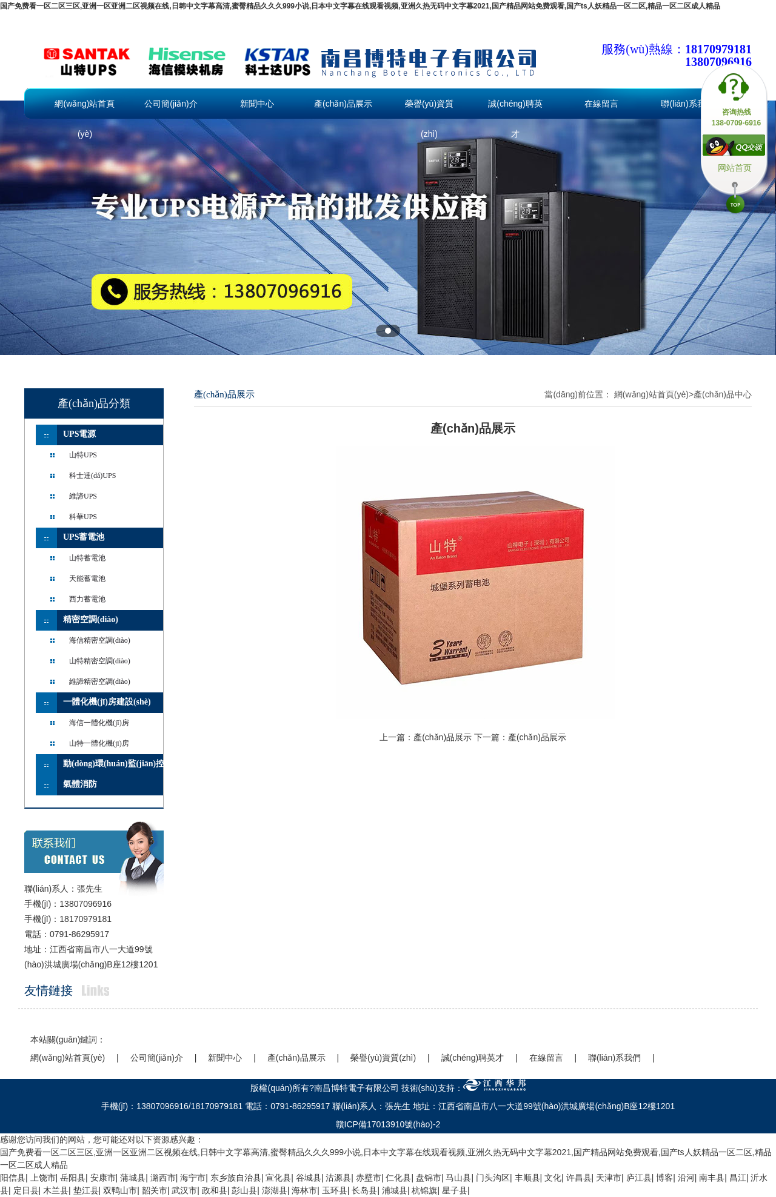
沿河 (686, 1177)
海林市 (304, 1190)
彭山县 (244, 1190)
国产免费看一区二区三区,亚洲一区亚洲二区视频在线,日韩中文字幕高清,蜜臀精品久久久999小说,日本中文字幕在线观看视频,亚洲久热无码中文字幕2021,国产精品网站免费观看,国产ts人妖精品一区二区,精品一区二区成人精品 (360, 6)
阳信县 (12, 1177)
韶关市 (154, 1190)
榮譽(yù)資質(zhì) (429, 109)
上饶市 (43, 1177)
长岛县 (364, 1190)
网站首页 (735, 168)
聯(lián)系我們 (687, 103)
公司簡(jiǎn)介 (170, 103)
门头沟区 (493, 1177)
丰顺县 (527, 1177)
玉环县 (334, 1190)
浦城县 (394, 1190)
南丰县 (711, 1177)
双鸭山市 (120, 1190)
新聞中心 (257, 103)
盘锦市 (428, 1177)
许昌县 (579, 1177)
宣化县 (278, 1177)
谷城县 (308, 1177)
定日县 (26, 1190)
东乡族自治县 (235, 1177)
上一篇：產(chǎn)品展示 (426, 737)
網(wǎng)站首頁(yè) (85, 109)
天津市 (608, 1177)
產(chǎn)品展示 (343, 103)
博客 (664, 1177)
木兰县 (56, 1190)
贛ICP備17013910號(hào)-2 (388, 1124)
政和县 (214, 1190)
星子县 (454, 1190)
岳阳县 (72, 1177)
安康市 (103, 1177)
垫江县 (86, 1190)
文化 (552, 1177)
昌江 (737, 1177)
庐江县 (639, 1177)
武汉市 (184, 1190)
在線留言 (601, 103)
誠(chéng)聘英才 (515, 109)
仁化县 (398, 1177)
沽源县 (338, 1177)
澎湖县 (274, 1190)
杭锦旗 (424, 1190)
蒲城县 (133, 1177)
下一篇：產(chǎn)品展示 (520, 737)
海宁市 (193, 1177)
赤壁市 (368, 1177)
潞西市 (163, 1177)
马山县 (458, 1177)
